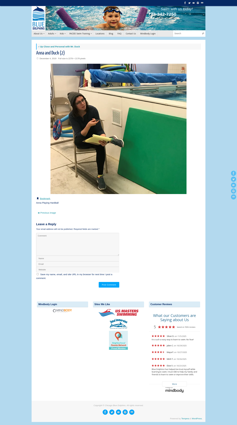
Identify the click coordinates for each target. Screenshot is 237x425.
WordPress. (197, 418)
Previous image (47, 212)
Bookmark (45, 198)
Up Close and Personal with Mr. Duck (59, 46)
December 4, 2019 (48, 58)
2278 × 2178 (74, 58)
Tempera (185, 418)
